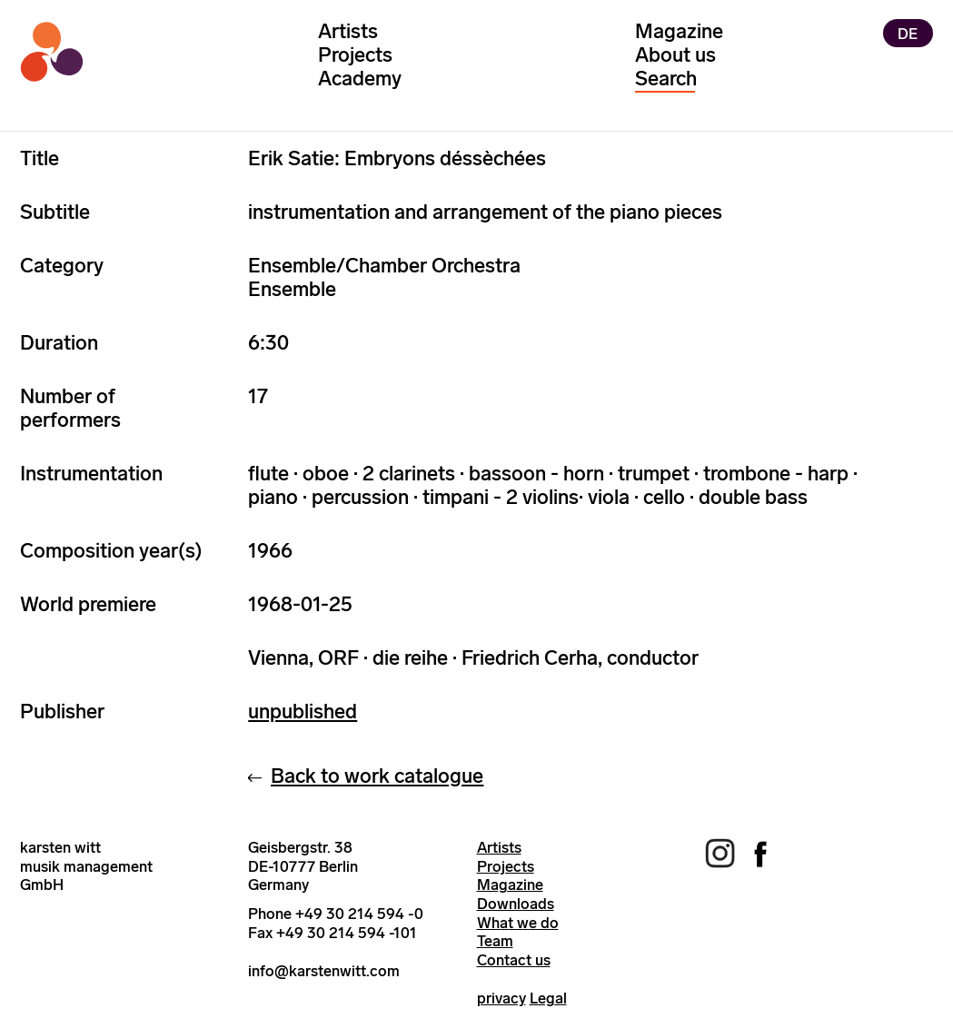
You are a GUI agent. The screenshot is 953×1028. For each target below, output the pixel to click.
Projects (355, 55)
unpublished (302, 711)
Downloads (515, 904)
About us (675, 55)
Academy (360, 78)
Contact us (514, 960)
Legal (548, 998)
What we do (518, 923)
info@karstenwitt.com (324, 971)
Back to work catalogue (377, 776)
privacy (501, 998)
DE (908, 33)
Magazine (679, 31)
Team (495, 941)
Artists (348, 31)
